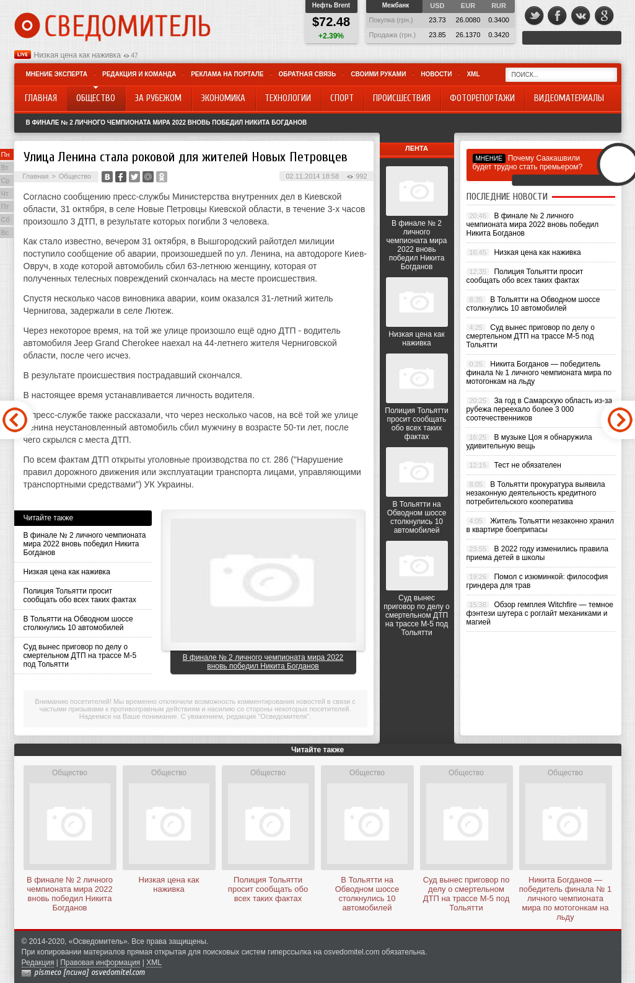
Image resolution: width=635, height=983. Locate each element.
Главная (36, 176)
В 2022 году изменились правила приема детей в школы (537, 553)
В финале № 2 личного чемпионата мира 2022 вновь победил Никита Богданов (166, 122)
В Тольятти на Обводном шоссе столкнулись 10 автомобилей (78, 623)
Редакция (38, 962)
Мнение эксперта (56, 74)
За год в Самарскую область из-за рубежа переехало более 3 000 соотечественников (539, 409)
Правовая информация (100, 962)
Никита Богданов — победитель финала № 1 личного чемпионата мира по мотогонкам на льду (539, 373)
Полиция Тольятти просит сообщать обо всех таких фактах (80, 595)
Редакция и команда (139, 74)
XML (473, 74)
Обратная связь (307, 74)
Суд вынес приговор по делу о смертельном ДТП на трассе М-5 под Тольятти (80, 656)
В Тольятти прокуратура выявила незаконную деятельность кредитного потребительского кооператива (535, 493)
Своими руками (378, 74)
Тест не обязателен (527, 465)
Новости (436, 74)
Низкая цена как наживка (77, 55)
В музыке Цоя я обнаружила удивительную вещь (529, 441)
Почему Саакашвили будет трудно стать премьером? (528, 162)
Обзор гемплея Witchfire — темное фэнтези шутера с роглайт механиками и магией (540, 613)
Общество (75, 176)
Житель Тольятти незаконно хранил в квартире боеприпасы (540, 525)
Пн (5, 154)
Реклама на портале (227, 74)
